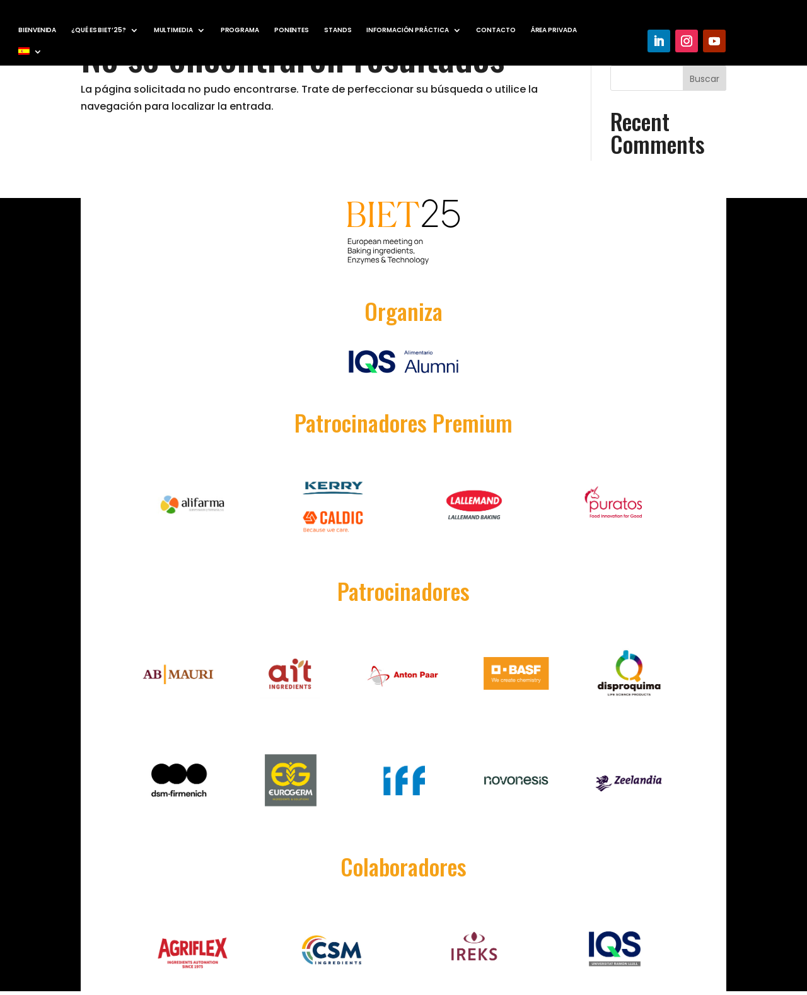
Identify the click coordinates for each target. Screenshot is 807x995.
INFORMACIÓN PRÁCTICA (407, 30)
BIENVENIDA (37, 30)
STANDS (337, 30)
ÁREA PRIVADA (554, 30)
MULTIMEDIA (173, 30)
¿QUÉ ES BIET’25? (98, 30)
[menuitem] (30, 53)
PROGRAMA (240, 30)
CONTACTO (495, 30)
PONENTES (291, 30)
